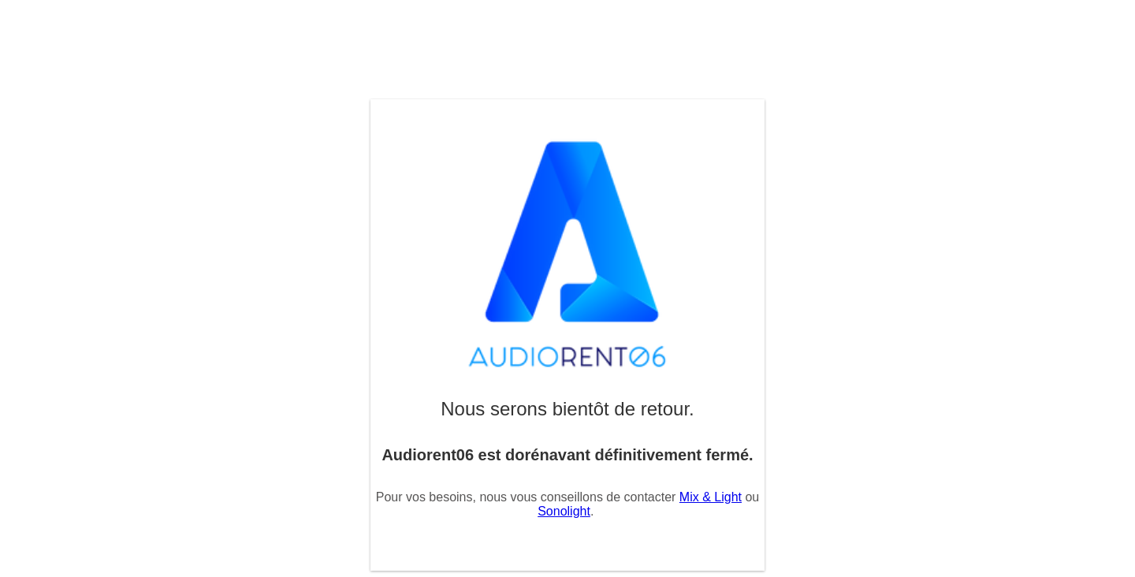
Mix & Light (710, 497)
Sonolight (564, 511)
